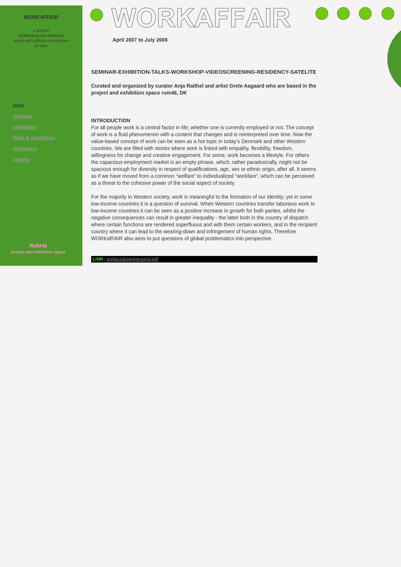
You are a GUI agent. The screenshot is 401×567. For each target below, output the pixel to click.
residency (24, 149)
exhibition (25, 127)
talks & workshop (34, 138)
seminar (22, 116)
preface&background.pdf (132, 259)
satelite (21, 159)
